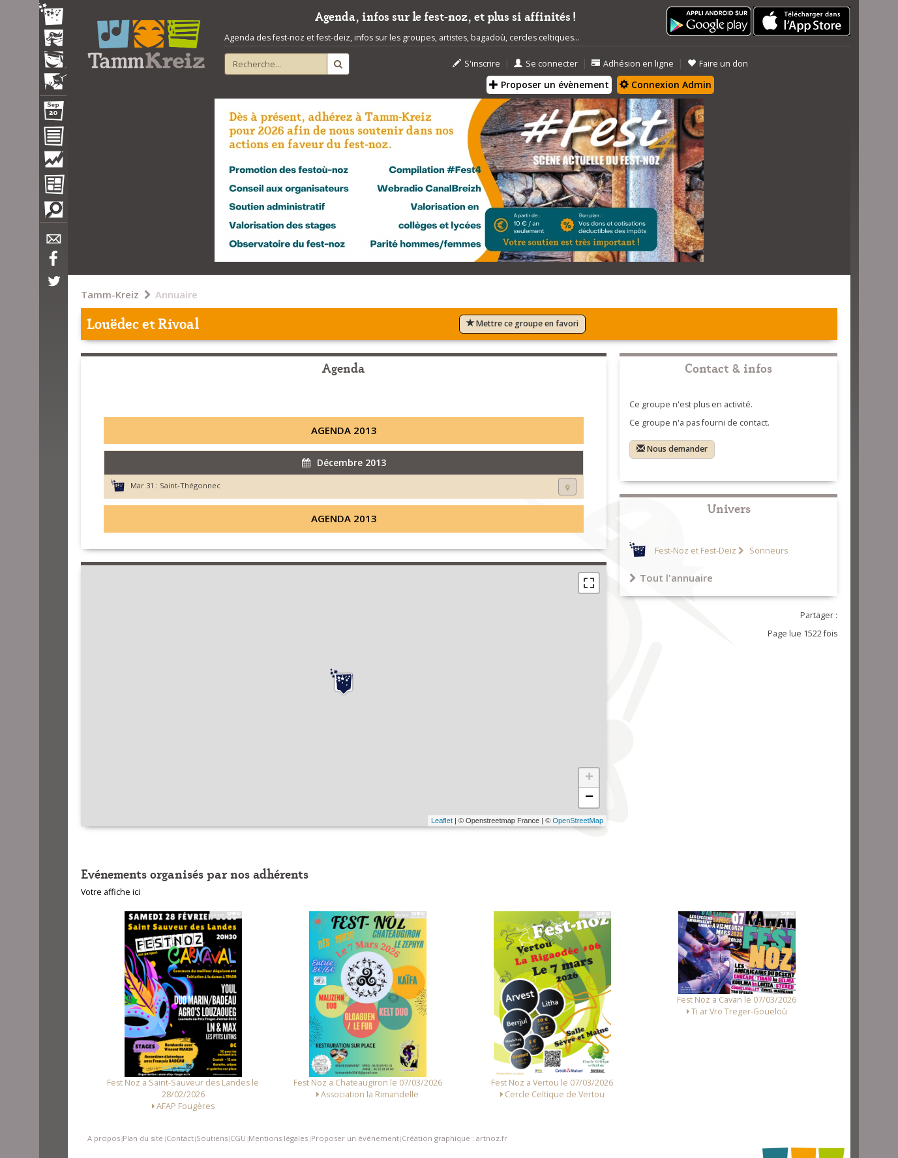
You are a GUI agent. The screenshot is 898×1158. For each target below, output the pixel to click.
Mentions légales (278, 1138)
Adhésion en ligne (632, 63)
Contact (180, 1138)
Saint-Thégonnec (190, 485)
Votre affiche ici (110, 892)
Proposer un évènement (549, 84)
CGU (238, 1138)
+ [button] (589, 778)
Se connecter (546, 63)
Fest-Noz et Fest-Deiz (695, 550)
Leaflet (442, 820)
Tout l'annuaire (671, 577)
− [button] (589, 797)
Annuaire (176, 294)
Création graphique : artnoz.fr (454, 1138)
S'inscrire (476, 63)
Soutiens (212, 1138)
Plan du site (143, 1138)
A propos (103, 1138)
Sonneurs (767, 550)
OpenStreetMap (577, 820)
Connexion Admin (665, 84)
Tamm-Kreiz (110, 294)
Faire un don (717, 63)
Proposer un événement (355, 1138)
